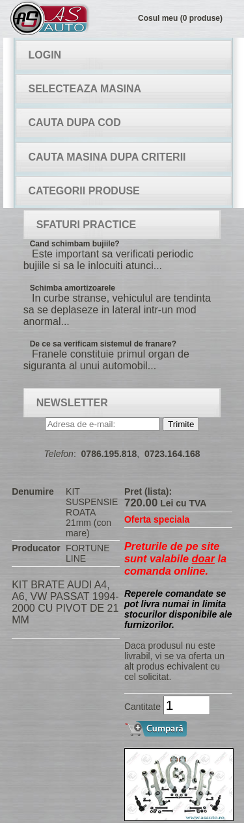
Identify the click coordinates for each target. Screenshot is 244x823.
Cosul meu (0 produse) (180, 18)
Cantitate (142, 706)
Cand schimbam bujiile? (75, 243)
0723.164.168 (172, 454)
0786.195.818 (109, 454)
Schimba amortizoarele (72, 288)
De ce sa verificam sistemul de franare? (103, 343)
